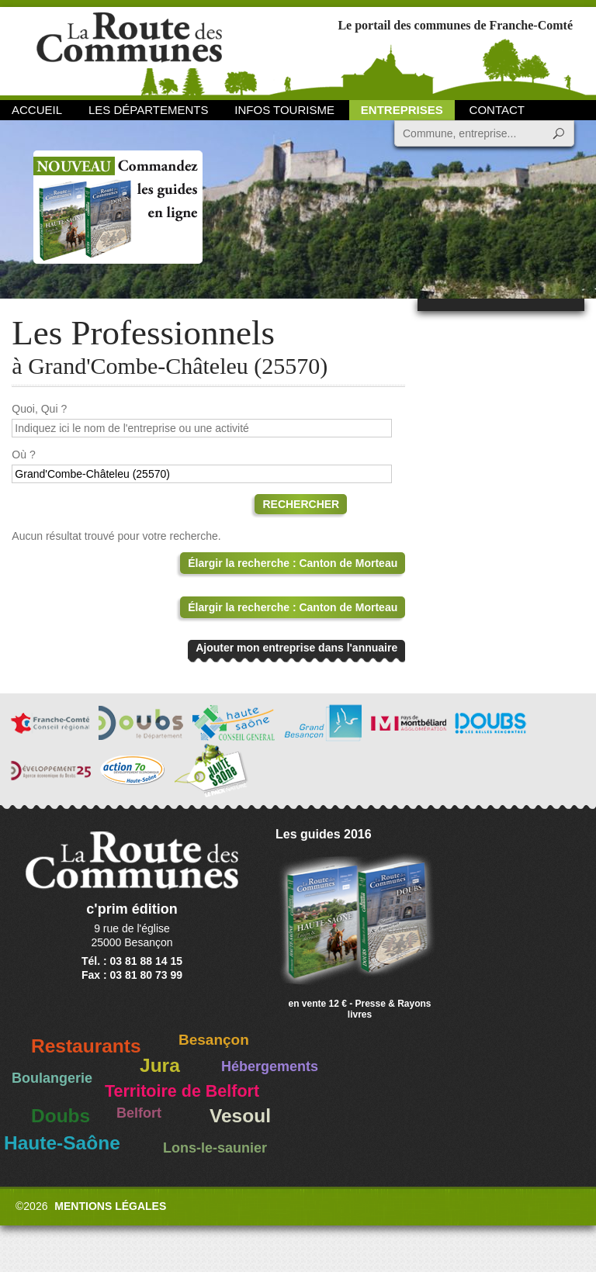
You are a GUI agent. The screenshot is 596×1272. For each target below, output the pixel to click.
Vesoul (240, 1115)
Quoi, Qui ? (39, 409)
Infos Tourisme (284, 109)
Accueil (37, 109)
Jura (160, 1065)
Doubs (60, 1115)
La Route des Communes (129, 50)
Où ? (23, 454)
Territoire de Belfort (182, 1091)
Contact (497, 109)
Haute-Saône (62, 1142)
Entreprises (402, 109)
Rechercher (300, 504)
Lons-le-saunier (215, 1148)
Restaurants (86, 1045)
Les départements (148, 109)
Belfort (138, 1113)
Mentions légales (110, 1206)
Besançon (213, 1040)
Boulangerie (52, 1078)
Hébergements (269, 1066)
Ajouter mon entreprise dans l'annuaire (296, 647)
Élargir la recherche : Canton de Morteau (292, 563)
